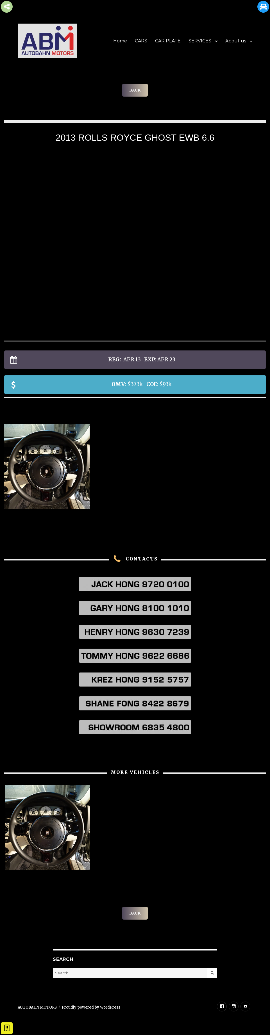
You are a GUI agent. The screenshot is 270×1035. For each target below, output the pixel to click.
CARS (141, 41)
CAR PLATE (168, 41)
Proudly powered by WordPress (91, 1007)
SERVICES (200, 41)
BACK (134, 90)
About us (235, 41)
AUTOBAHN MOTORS (37, 1007)
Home (120, 41)
